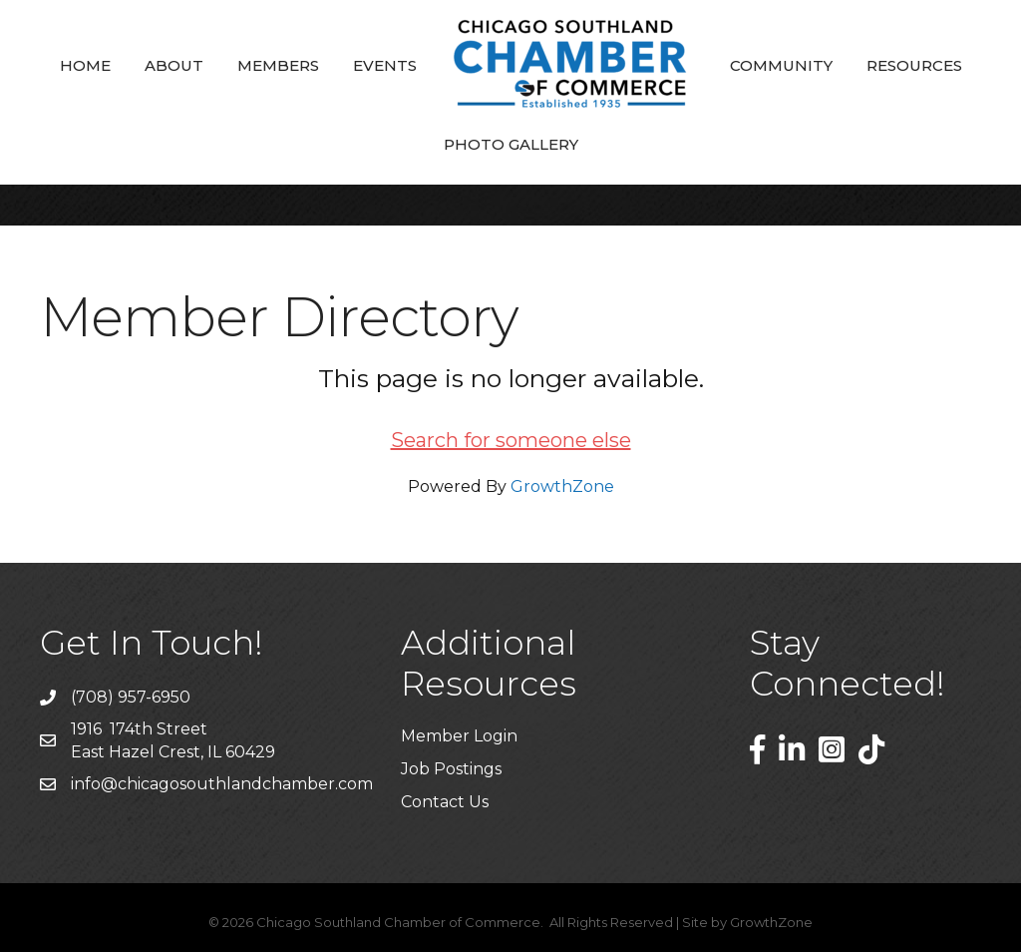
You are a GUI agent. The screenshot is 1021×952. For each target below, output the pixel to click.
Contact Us (445, 801)
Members (278, 65)
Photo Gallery (511, 144)
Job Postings (451, 768)
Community (781, 65)
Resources (914, 65)
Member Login (459, 735)
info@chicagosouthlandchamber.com (222, 783)
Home (85, 65)
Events (385, 65)
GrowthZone (562, 486)
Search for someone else (511, 440)
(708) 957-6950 (130, 697)
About (174, 65)
